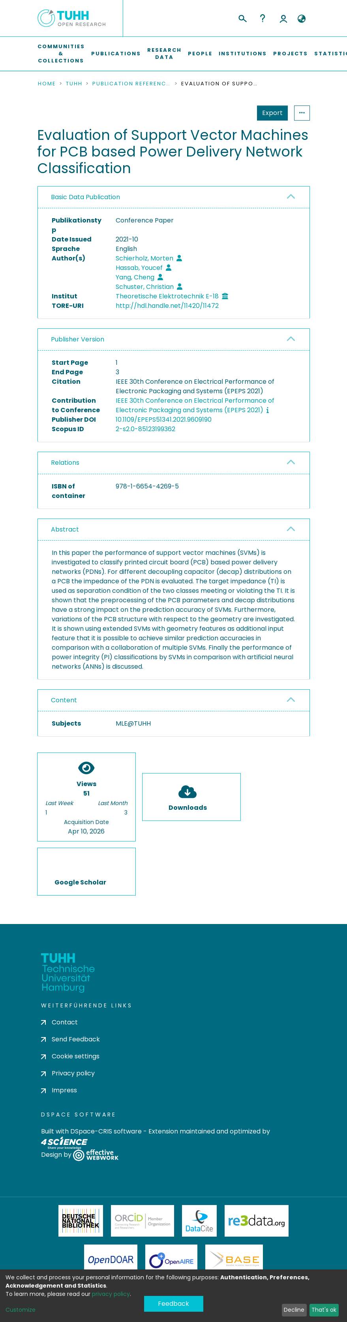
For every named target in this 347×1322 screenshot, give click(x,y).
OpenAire (171, 1260)
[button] (302, 19)
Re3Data (257, 1221)
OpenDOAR (111, 1260)
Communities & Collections (61, 53)
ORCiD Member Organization (142, 1221)
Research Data (164, 53)
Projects (290, 53)
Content (64, 700)
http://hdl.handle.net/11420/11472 (167, 305)
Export (272, 112)
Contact (59, 1022)
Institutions (243, 53)
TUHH (74, 83)
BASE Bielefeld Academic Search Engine (234, 1260)
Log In (283, 18)
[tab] (173, 197)
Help (262, 18)
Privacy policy (68, 1073)
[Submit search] (242, 17)
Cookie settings (70, 1056)
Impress (59, 1090)
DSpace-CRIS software (106, 1131)
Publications (116, 53)
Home (47, 83)
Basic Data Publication (85, 197)
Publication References (131, 83)
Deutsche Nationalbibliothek (80, 1221)
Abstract (65, 529)
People (200, 53)
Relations (65, 462)
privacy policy (111, 1294)
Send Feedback (70, 1039)
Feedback (173, 1303)
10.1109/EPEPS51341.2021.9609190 (164, 419)
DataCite (199, 1220)
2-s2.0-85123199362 (145, 429)
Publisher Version (77, 339)
